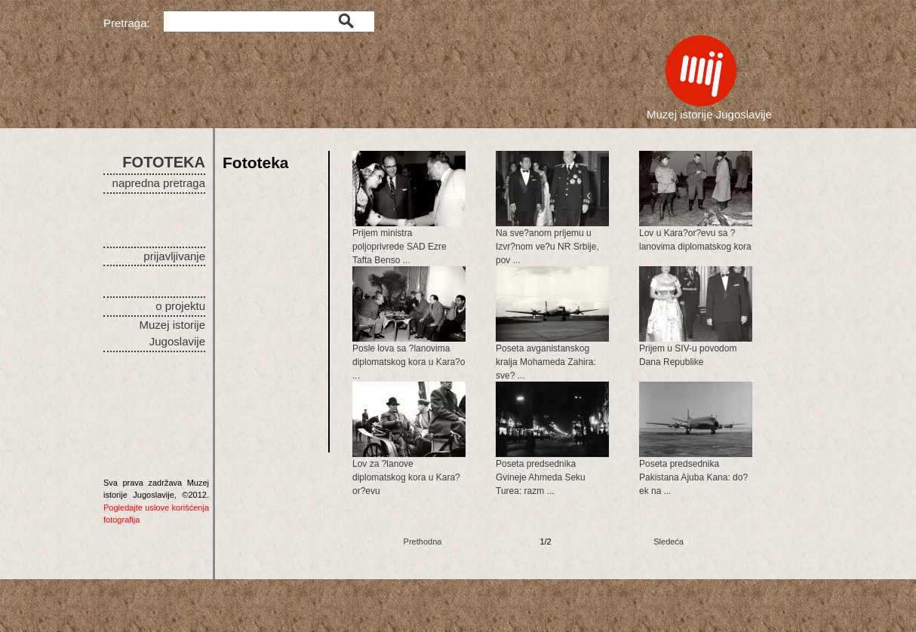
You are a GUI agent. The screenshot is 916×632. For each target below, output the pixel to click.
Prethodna (423, 541)
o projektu (180, 305)
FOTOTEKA (163, 162)
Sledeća (668, 541)
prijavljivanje (174, 256)
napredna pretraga (158, 182)
